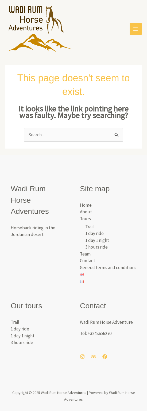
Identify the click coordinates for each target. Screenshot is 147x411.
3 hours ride (96, 247)
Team (85, 254)
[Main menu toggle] (136, 29)
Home (86, 205)
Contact (87, 261)
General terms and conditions (108, 267)
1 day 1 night (97, 240)
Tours (85, 219)
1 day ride (94, 233)
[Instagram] (82, 356)
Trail (89, 227)
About (86, 212)
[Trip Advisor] (93, 356)
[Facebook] (104, 356)
